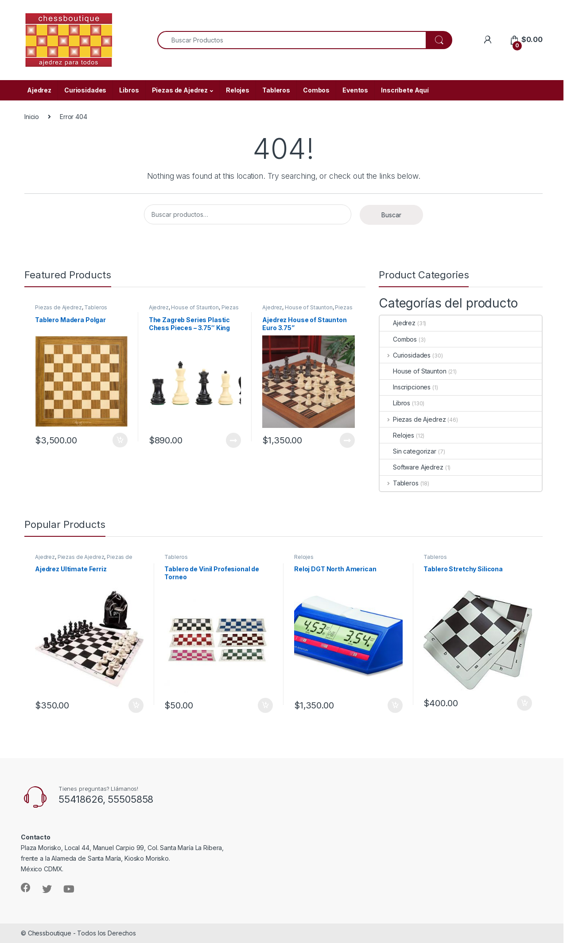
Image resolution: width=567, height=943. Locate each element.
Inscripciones (405, 387)
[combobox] (291, 40)
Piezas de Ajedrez (180, 90)
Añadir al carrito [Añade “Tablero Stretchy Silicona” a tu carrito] (524, 703)
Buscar (391, 215)
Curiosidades (85, 90)
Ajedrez (39, 90)
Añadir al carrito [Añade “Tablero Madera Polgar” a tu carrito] (120, 440)
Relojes (237, 90)
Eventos (355, 90)
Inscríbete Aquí (405, 90)
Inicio (31, 116)
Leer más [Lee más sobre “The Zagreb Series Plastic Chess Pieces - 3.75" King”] (233, 440)
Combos (316, 90)
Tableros (276, 90)
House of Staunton (195, 307)
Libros (129, 90)
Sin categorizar (408, 451)
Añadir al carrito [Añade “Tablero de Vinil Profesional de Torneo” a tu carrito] (265, 705)
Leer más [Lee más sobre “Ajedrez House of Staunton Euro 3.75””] (347, 440)
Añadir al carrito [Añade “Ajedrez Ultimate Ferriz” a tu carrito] (136, 705)
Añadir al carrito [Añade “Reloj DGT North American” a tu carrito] (395, 705)
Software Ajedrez (411, 467)
